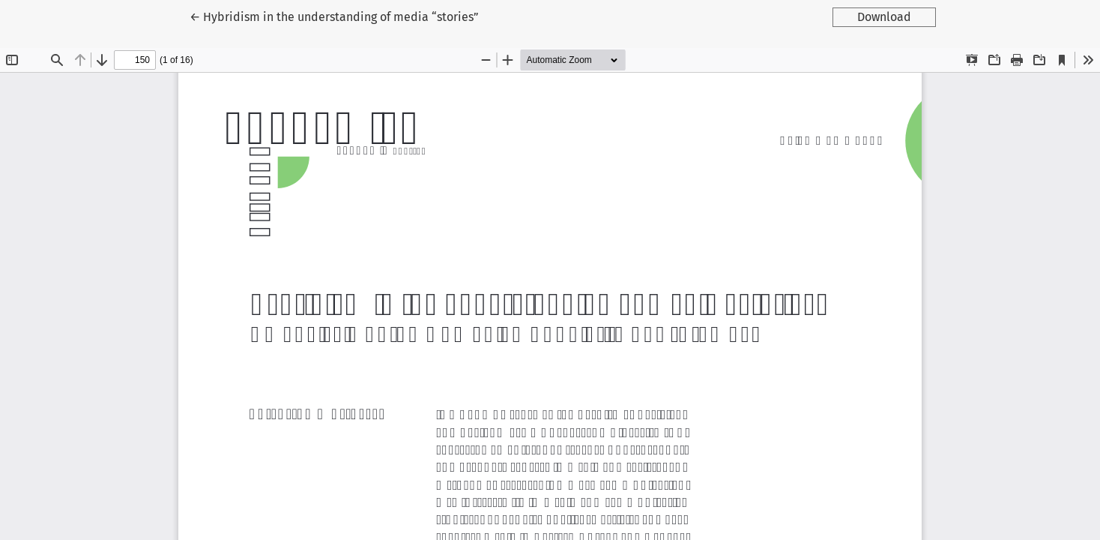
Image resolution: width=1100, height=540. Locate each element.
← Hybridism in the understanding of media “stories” (334, 16)
